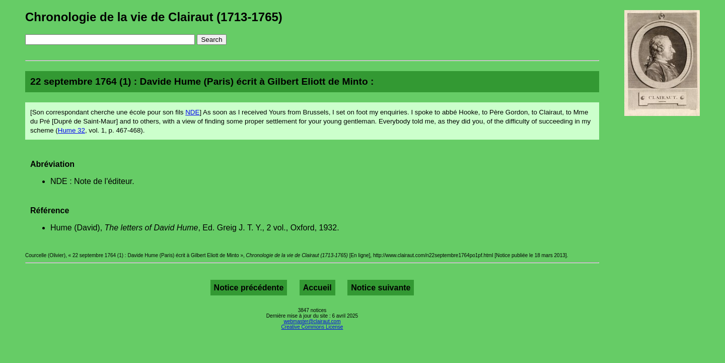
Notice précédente (249, 287)
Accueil (317, 287)
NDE (192, 112)
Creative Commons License (312, 327)
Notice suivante (380, 287)
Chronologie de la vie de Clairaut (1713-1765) (153, 17)
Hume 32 (71, 130)
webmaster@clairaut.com (312, 321)
